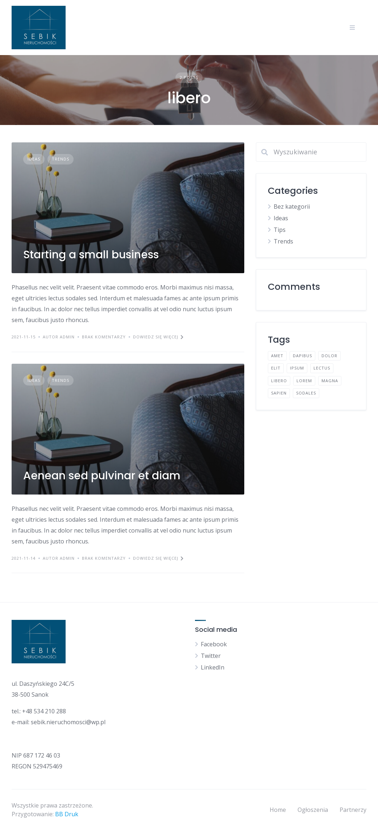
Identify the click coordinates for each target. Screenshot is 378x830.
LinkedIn (212, 667)
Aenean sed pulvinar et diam (101, 475)
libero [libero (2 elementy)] (279, 380)
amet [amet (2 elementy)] (277, 355)
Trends (60, 159)
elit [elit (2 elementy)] (276, 368)
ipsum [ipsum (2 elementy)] (297, 368)
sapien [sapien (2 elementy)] (279, 393)
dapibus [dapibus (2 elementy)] (302, 355)
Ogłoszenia (313, 810)
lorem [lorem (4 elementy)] (304, 380)
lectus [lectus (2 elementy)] (321, 368)
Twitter (211, 656)
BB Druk (66, 814)
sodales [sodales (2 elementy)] (306, 393)
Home (278, 810)
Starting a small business (91, 254)
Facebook (214, 644)
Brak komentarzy (104, 336)
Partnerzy (353, 810)
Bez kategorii (292, 206)
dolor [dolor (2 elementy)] (329, 355)
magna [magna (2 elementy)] (329, 380)
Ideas (34, 159)
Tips (280, 230)
